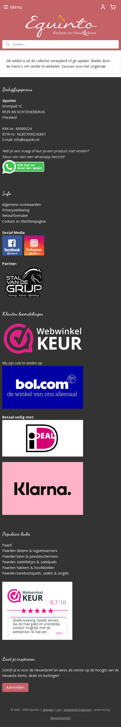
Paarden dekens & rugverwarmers (29, 550)
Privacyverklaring (15, 210)
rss (58, 709)
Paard (7, 545)
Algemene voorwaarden (21, 204)
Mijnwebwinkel (60, 718)
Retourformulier (15, 215)
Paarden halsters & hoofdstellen (28, 567)
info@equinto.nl (26, 139)
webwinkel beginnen (78, 709)
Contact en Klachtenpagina (24, 221)
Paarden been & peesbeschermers (30, 556)
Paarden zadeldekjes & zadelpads (29, 561)
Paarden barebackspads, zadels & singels (35, 573)
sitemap (48, 709)
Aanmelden (15, 687)
